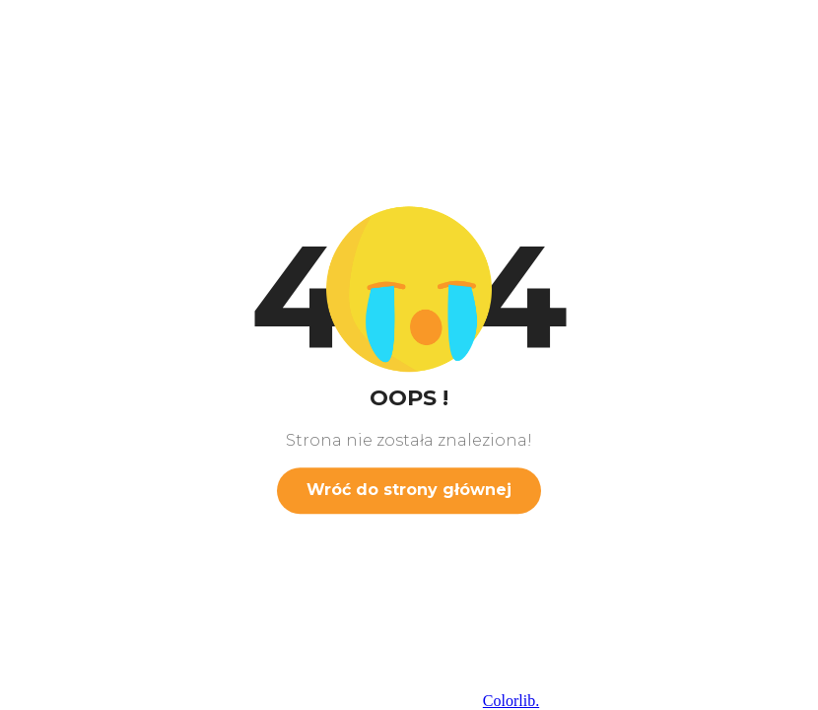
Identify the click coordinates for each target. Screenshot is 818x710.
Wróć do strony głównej (409, 489)
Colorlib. (511, 700)
